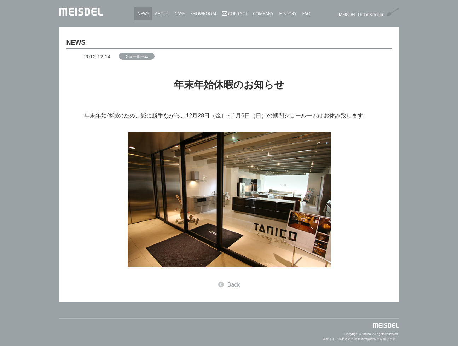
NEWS (143, 14)
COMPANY (263, 14)
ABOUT (162, 14)
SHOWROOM (203, 14)
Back (229, 285)
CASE (180, 14)
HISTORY (288, 14)
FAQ (306, 14)
